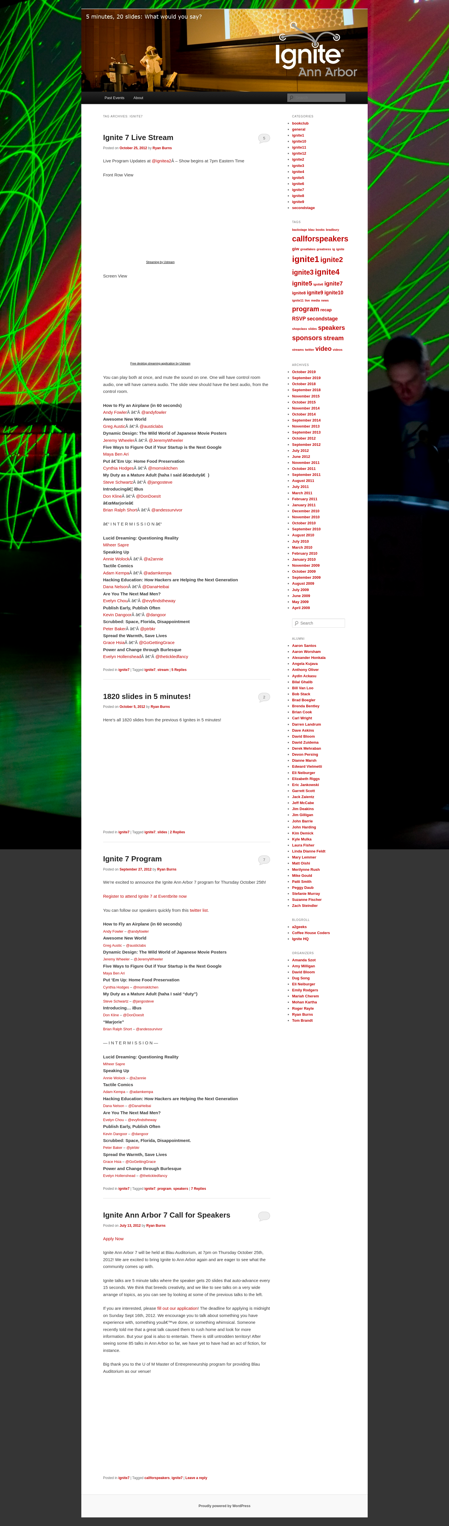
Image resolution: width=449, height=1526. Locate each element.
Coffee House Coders (311, 933)
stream (163, 670)
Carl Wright (302, 718)
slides (162, 832)
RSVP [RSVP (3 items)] (299, 319)
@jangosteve (159, 482)
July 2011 (300, 487)
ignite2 (298, 159)
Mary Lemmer (304, 857)
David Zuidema (305, 742)
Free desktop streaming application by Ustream (160, 363)
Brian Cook (302, 712)
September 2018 (306, 390)
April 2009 (301, 608)
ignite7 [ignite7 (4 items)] (333, 283)
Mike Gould (302, 875)
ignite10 (299, 141)
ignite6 (298, 184)
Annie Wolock (116, 558)
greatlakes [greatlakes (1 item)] (308, 249)
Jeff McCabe (303, 803)
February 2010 (304, 553)
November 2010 (306, 517)
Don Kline (112, 496)
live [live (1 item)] (307, 300)
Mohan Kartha (304, 1002)
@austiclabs (151, 426)
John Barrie (302, 821)
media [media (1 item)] (315, 300)
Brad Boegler (304, 700)
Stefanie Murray (306, 893)
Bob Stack (301, 694)
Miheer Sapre (116, 544)
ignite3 (298, 166)
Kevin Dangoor (117, 614)
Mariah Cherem (305, 996)
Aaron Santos (304, 645)
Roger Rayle (303, 1008)
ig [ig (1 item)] (333, 249)
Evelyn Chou (115, 600)
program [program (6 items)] (305, 309)
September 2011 (306, 474)
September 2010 (306, 529)
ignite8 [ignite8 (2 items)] (299, 293)
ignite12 (299, 153)
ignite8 (298, 196)
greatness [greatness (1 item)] (324, 249)
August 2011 (303, 481)
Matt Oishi (301, 863)
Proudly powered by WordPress (224, 1506)
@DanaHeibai (155, 586)
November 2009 (306, 565)
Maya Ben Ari (116, 454)
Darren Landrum (306, 724)
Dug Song (301, 978)
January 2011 (304, 505)
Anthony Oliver (305, 669)
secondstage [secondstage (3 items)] (322, 319)
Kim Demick (302, 833)
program (164, 1189)
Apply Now (113, 1238)
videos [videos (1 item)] (337, 349)
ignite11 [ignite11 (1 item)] (298, 300)
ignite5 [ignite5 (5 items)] (302, 283)
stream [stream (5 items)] (333, 338)
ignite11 (299, 147)
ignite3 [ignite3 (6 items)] (303, 272)
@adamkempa (157, 572)
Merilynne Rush (306, 869)
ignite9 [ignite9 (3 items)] (315, 293)
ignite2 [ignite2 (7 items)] (331, 259)
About (138, 98)
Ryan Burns (162, 148)
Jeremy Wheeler (118, 440)
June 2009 (301, 596)
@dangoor (156, 614)
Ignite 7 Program (132, 858)
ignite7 (123, 670)
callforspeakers (157, 1478)
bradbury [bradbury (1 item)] (332, 229)
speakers (180, 1189)
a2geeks (299, 927)
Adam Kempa (116, 572)
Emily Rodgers (305, 990)
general (298, 129)
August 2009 (303, 583)
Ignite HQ (300, 939)
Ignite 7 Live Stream (138, 137)
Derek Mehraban (306, 748)
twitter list (199, 910)
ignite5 (298, 178)
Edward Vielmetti (307, 766)
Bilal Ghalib (302, 682)
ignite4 (298, 172)
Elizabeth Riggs (306, 779)
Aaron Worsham (306, 651)
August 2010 (303, 535)
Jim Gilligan (302, 815)
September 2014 (306, 420)
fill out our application (177, 1308)
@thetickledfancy (171, 656)
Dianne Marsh (304, 760)
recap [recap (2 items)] (326, 310)
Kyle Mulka (302, 839)
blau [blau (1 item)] (311, 229)
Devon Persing (305, 754)
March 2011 (302, 493)
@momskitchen (163, 468)
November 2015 (306, 396)
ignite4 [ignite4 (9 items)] (327, 272)
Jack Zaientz (303, 797)
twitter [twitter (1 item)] (309, 349)
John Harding (304, 827)
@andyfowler (153, 412)
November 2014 (306, 408)
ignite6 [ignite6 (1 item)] (318, 284)
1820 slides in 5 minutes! (147, 696)
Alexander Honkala (309, 657)
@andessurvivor (166, 509)
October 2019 (304, 372)
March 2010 (302, 547)
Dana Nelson (115, 586)
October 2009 (304, 571)
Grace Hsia (114, 642)
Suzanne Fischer (307, 899)
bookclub (300, 123)
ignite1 (298, 135)
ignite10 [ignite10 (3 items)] (333, 293)
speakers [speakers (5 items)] (331, 327)
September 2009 (306, 577)
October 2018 (304, 384)
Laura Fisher (303, 845)
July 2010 (300, 541)
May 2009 (300, 602)
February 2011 (304, 499)
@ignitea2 (161, 160)
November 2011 (306, 462)
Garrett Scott (303, 791)
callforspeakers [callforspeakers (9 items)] (320, 239)
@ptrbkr (147, 628)
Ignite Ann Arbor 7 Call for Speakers (167, 1215)
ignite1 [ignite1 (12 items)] (305, 259)
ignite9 (298, 202)
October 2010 (304, 523)
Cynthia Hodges (118, 468)
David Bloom (303, 736)
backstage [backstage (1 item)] (299, 229)
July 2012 (300, 450)
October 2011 (304, 468)
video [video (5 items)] (323, 348)
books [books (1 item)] (320, 229)
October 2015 (304, 402)
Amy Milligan (303, 966)
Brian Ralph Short (120, 509)
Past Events (114, 98)
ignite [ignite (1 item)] (340, 249)
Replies (179, 670)
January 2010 (304, 559)
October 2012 (304, 438)
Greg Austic (114, 426)
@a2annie (153, 558)
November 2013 (306, 426)
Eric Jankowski (305, 785)
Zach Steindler (305, 905)
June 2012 (301, 456)
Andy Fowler (115, 412)
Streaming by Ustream (160, 262)
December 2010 (305, 511)
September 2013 (306, 432)
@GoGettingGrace (156, 642)
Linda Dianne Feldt (308, 851)
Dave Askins (303, 730)
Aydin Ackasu (304, 676)
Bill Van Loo (302, 688)
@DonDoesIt (148, 496)
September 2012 (306, 444)
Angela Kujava (305, 663)
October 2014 (304, 414)
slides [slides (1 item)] (312, 328)
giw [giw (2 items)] (295, 249)
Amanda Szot (304, 960)
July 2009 (300, 590)
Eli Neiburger (303, 773)
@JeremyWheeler (166, 440)
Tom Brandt (302, 1020)
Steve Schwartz (118, 482)
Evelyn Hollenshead (122, 656)
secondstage (303, 208)
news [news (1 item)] (325, 300)
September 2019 (306, 378)
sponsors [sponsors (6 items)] (307, 338)
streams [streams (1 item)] (298, 349)
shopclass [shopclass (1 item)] (299, 328)
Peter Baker (114, 628)
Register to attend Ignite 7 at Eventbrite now (145, 896)
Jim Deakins (303, 809)
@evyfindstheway (159, 600)
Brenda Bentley (305, 706)
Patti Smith (302, 881)
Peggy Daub (303, 887)
